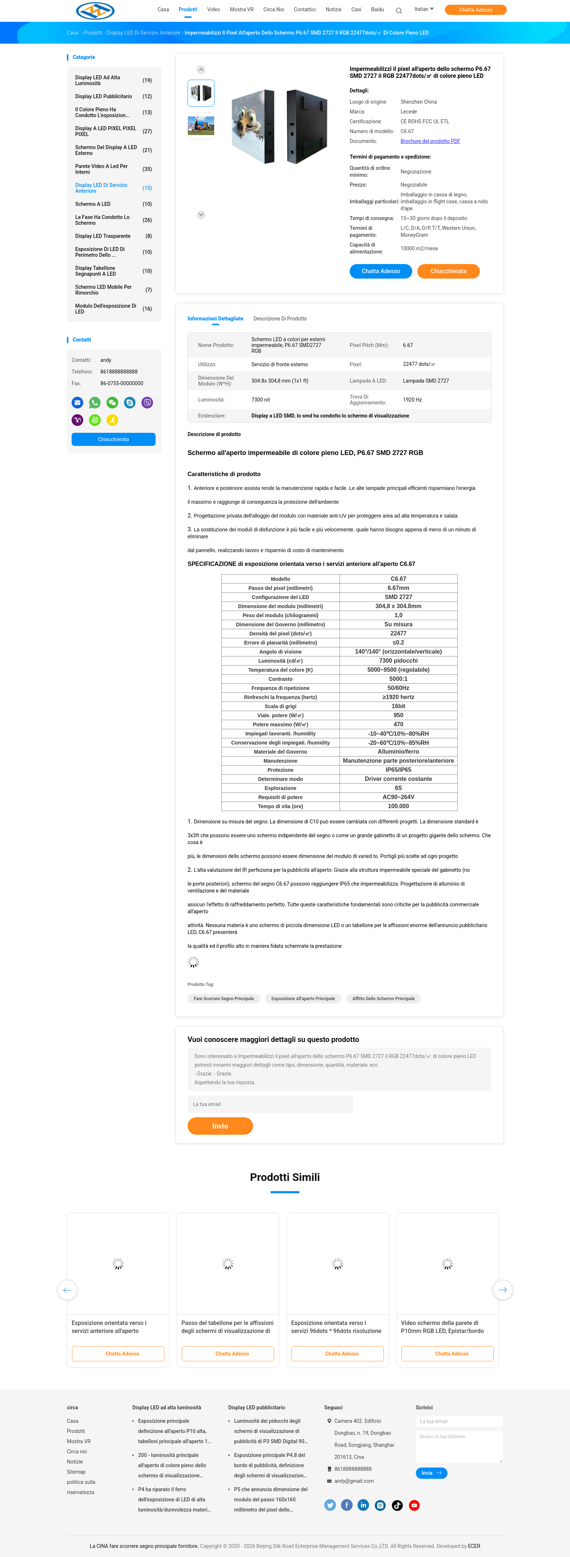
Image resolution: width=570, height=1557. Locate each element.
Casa (73, 1421)
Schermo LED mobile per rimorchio (113, 290)
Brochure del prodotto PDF (430, 141)
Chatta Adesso (476, 10)
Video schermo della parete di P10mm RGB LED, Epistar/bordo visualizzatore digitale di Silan (442, 1331)
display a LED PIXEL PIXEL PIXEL (113, 131)
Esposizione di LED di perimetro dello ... (113, 252)
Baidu (377, 9)
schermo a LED (113, 204)
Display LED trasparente (113, 236)
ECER (474, 1546)
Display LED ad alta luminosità (113, 80)
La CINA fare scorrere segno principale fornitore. (145, 1546)
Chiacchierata (113, 439)
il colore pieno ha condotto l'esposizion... (113, 112)
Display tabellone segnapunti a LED (113, 271)
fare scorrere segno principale (224, 998)
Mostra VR (79, 1441)
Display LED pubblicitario (113, 96)
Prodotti (76, 1431)
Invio (220, 1126)
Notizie (75, 1462)
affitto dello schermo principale (384, 998)
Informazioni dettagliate (215, 319)
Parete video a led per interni (113, 169)
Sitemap (76, 1472)
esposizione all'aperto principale (303, 998)
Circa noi (77, 1451)
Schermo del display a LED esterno (113, 150)
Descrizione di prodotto (280, 319)
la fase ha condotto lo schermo (113, 220)
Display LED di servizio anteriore (113, 188)
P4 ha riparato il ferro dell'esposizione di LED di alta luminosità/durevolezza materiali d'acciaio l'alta (175, 1500)
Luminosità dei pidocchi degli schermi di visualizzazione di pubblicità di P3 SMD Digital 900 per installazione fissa (270, 1432)
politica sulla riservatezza (81, 1487)
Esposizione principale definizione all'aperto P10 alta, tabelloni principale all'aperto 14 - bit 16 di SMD (175, 1432)
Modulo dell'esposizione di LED (113, 309)
